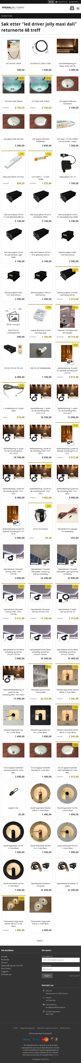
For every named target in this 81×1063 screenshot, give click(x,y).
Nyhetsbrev (65, 1028)
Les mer (55, 1055)
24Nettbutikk (45, 1059)
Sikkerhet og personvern (47, 1028)
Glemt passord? (74, 976)
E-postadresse (47, 956)
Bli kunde (5, 959)
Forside (4, 16)
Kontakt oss (6, 974)
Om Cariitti (6, 968)
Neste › (40, 940)
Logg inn (5, 971)
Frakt (15, 1028)
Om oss (4, 962)
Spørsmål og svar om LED (12, 965)
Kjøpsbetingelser (27, 1028)
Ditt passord (46, 965)
